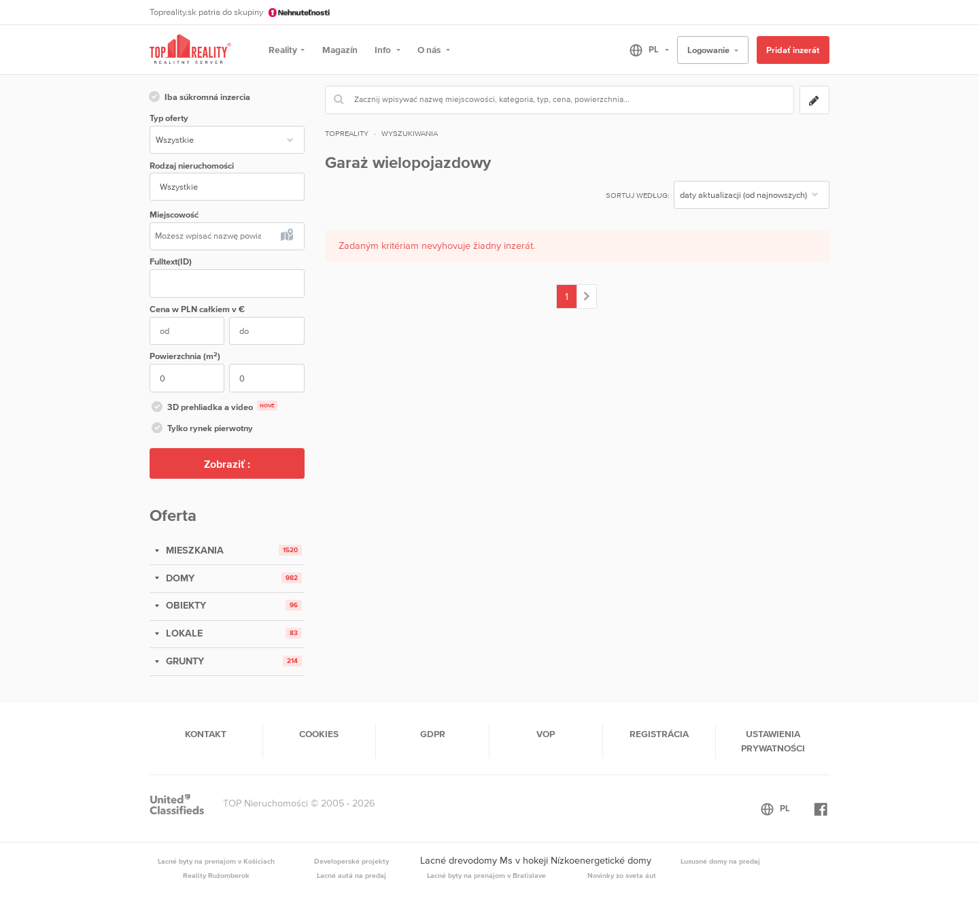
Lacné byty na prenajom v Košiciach (216, 861)
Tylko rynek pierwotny (201, 429)
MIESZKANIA (193, 550)
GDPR (432, 733)
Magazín (340, 49)
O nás (430, 49)
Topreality (346, 133)
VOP (545, 733)
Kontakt (205, 733)
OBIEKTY (184, 605)
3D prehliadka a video (213, 408)
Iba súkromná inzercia (198, 97)
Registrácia (659, 733)
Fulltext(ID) (171, 261)
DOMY (178, 578)
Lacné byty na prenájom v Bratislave (486, 875)
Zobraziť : (227, 464)
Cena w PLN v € (197, 309)
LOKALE (183, 633)
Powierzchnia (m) (185, 356)
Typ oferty (169, 118)
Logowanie (709, 50)
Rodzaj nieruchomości (192, 165)
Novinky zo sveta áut (621, 875)
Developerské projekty (351, 861)
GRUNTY (183, 661)
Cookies (319, 733)
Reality (283, 49)
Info (384, 49)
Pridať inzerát (792, 50)
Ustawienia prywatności (773, 740)
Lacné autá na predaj (351, 875)
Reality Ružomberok (216, 875)
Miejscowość (174, 214)
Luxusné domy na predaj (720, 861)
